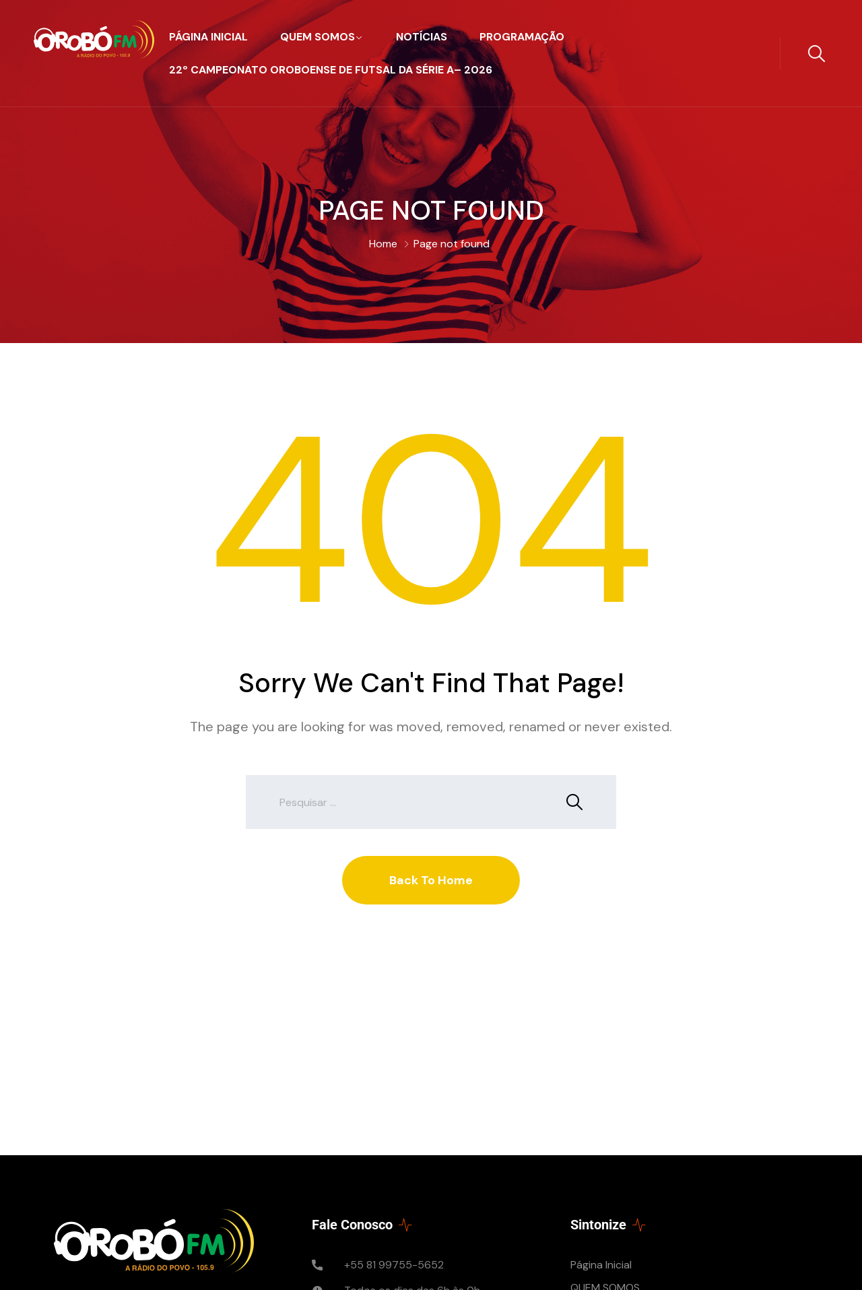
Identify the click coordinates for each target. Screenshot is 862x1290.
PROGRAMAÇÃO (521, 37)
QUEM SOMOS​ (317, 37)
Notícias (421, 37)
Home (383, 244)
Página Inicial (208, 37)
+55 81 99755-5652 (394, 1265)
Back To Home (431, 880)
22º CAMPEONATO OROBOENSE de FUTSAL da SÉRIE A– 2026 (330, 70)
